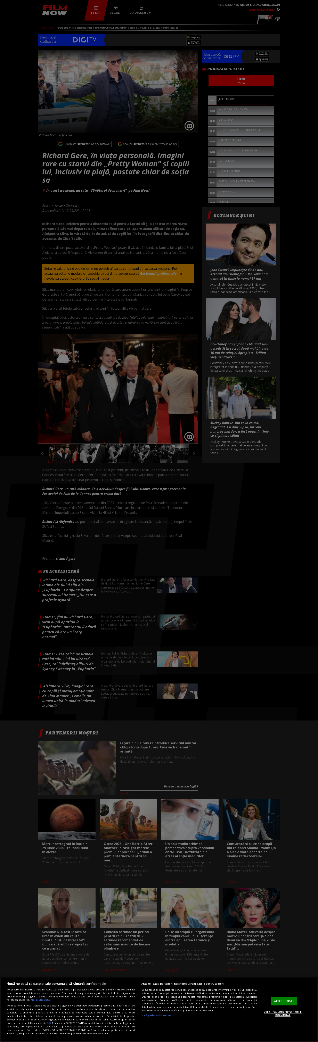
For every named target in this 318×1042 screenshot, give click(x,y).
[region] (159, 1009)
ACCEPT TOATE (284, 1001)
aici (49, 1023)
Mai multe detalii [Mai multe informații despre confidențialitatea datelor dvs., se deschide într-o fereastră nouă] (41, 999)
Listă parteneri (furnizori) (157, 1015)
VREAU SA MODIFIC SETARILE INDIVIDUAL (283, 1013)
